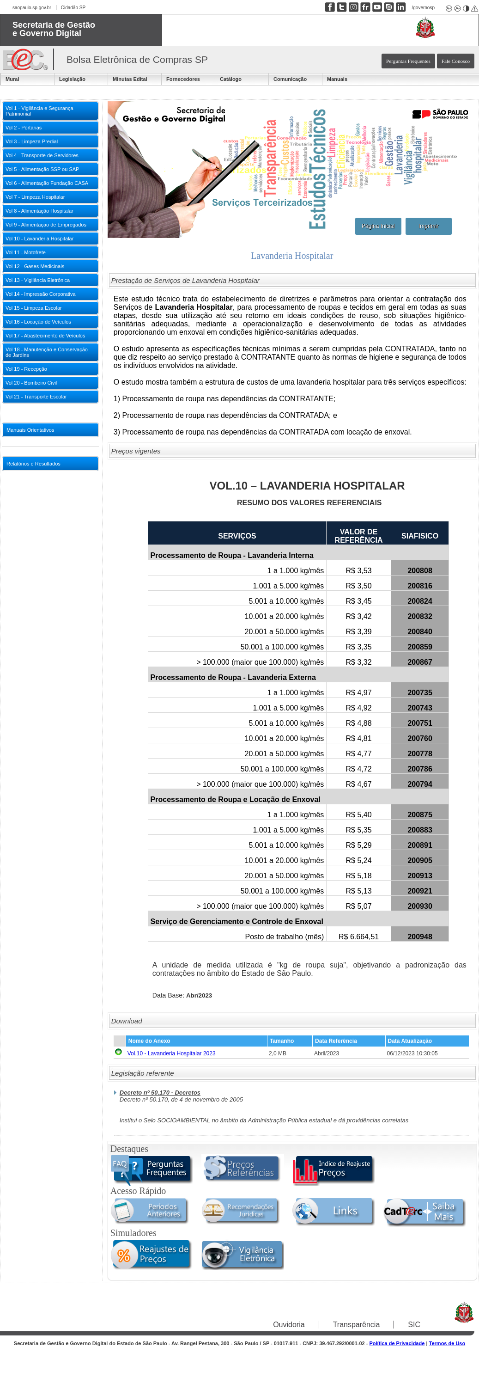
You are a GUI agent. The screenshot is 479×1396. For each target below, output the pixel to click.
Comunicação (290, 79)
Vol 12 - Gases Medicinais (35, 266)
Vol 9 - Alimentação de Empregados (46, 224)
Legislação (72, 79)
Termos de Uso (447, 1343)
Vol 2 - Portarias (24, 127)
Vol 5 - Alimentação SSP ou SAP (42, 169)
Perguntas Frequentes (408, 61)
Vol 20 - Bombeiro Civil (31, 383)
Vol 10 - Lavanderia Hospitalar (39, 238)
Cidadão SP (73, 7)
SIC (414, 1325)
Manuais (337, 79)
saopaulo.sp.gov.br (31, 7)
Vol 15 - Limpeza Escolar (34, 308)
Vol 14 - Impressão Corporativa (41, 294)
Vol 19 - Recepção (26, 369)
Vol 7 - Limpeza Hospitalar (35, 197)
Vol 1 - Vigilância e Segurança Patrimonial (39, 110)
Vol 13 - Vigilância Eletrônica (38, 280)
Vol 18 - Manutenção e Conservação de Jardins (47, 352)
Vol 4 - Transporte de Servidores (42, 155)
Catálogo (231, 79)
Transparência (356, 1325)
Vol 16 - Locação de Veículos (38, 322)
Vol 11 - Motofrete (26, 252)
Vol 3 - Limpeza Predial (32, 141)
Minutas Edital (130, 79)
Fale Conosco (456, 61)
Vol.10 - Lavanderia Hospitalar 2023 (171, 1053)
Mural (12, 79)
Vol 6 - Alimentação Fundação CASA (47, 183)
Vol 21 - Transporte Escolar (36, 396)
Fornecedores (183, 79)
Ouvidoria (288, 1325)
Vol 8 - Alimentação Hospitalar (39, 211)
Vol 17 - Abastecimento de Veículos (45, 335)
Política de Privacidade (397, 1343)
